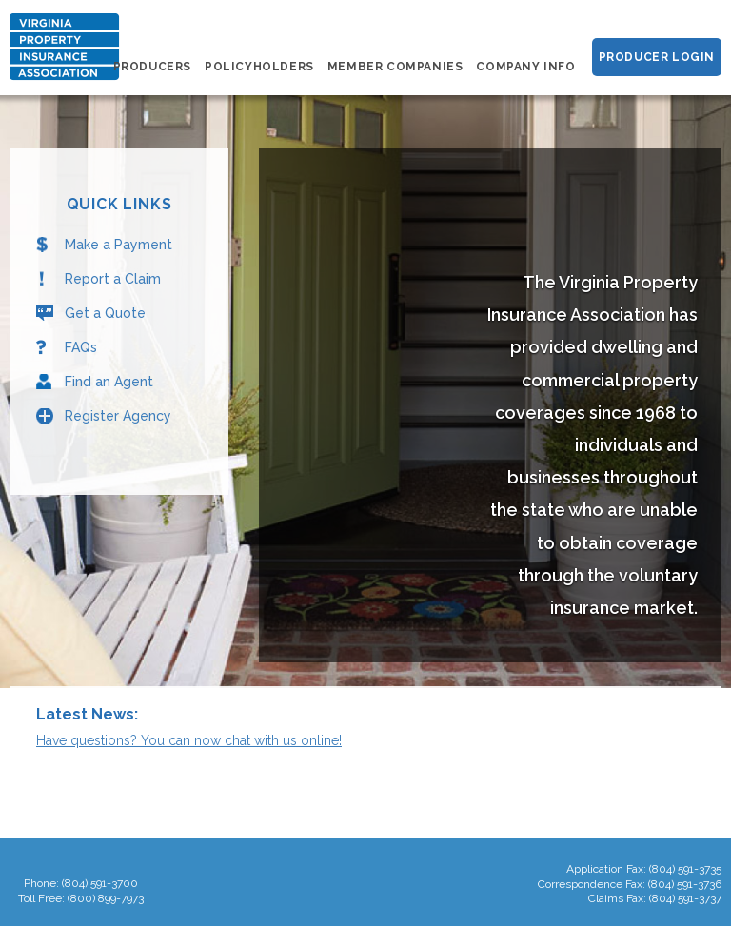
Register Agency (118, 416)
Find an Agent (109, 381)
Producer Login (657, 57)
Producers (152, 66)
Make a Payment (118, 244)
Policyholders (259, 66)
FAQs (81, 347)
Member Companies (395, 66)
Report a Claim (113, 278)
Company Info (525, 66)
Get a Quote (105, 313)
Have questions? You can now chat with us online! (189, 740)
